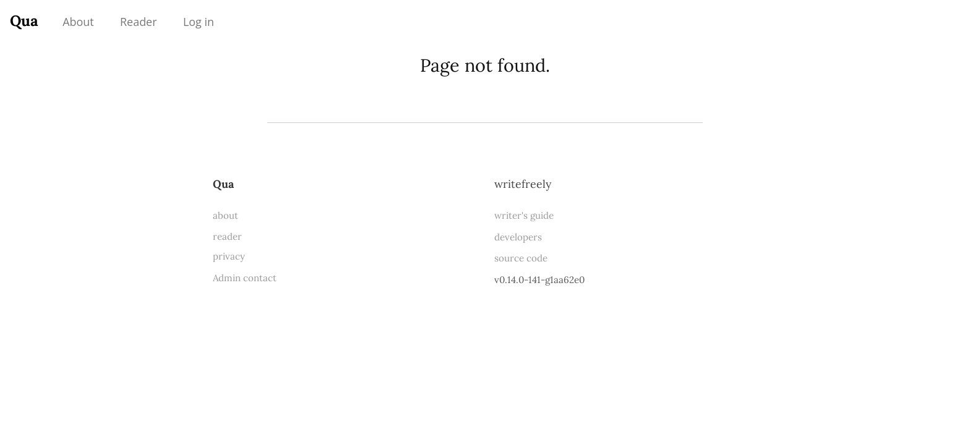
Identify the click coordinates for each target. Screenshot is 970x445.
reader (227, 236)
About (77, 21)
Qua (24, 20)
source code (520, 258)
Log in (198, 21)
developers (518, 237)
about (225, 215)
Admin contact (245, 278)
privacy (229, 256)
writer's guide (524, 215)
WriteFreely (522, 184)
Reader (138, 21)
